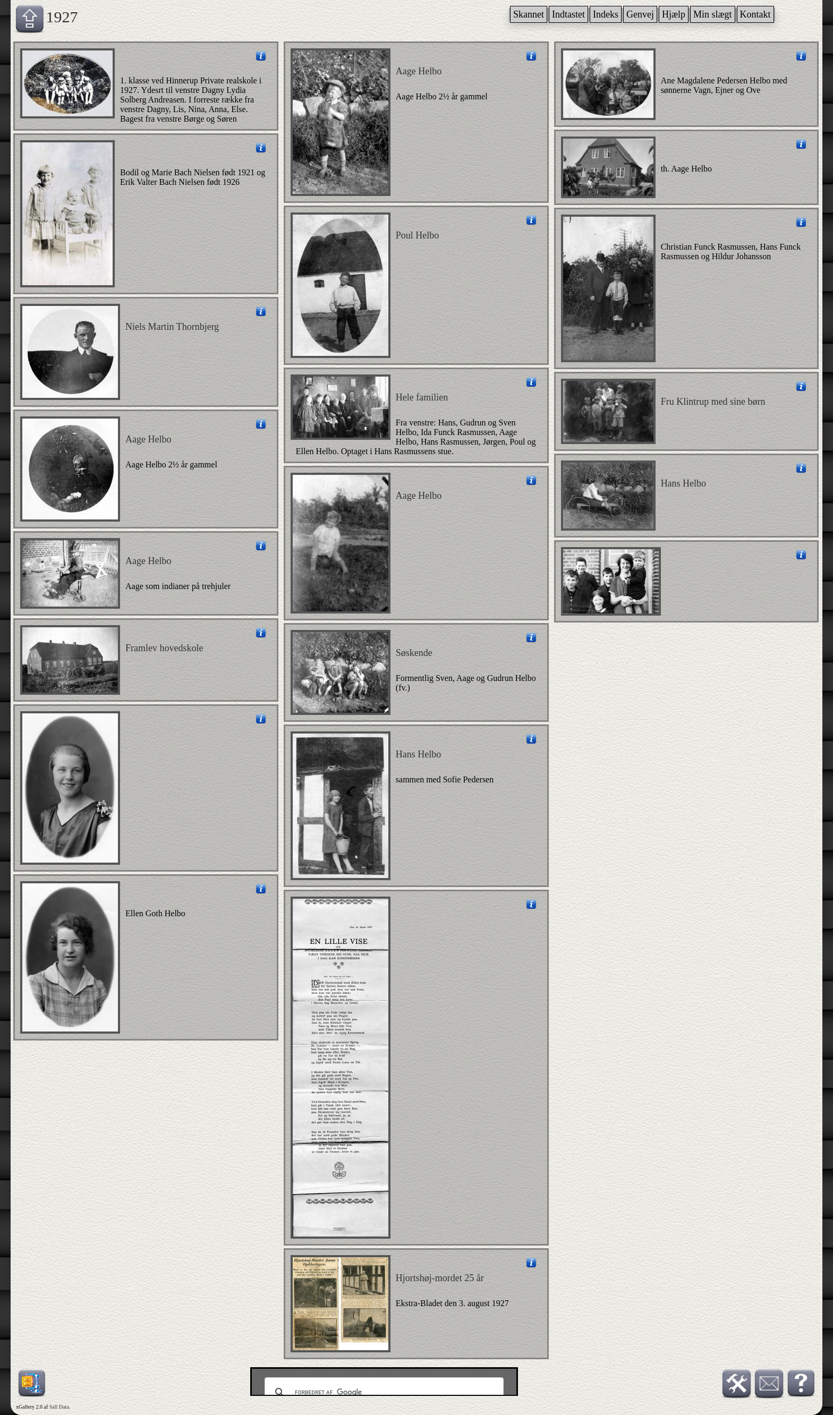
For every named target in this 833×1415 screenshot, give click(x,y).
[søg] (382, 1392)
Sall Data (59, 1407)
